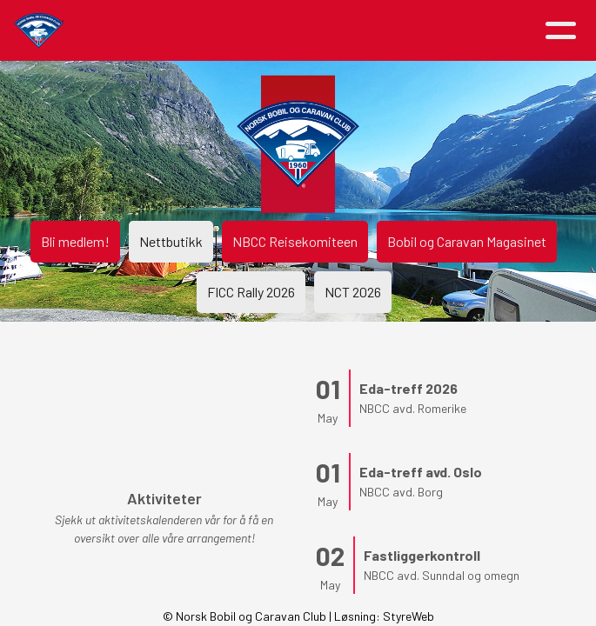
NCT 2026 (353, 291)
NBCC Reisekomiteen (295, 241)
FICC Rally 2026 (251, 291)
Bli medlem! (75, 241)
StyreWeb (408, 616)
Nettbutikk (171, 241)
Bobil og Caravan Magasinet (466, 241)
